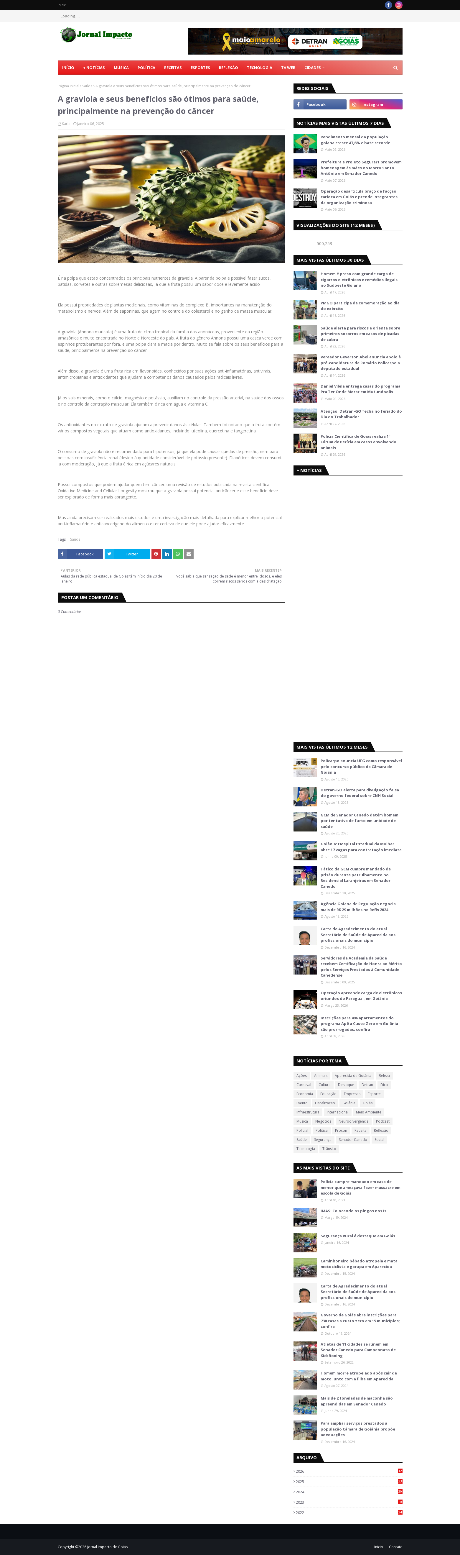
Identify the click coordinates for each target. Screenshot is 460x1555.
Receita (361, 1130)
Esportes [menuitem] (200, 67)
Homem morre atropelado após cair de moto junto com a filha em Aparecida (359, 1376)
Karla (66, 123)
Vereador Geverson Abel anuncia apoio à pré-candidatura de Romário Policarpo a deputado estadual (361, 362)
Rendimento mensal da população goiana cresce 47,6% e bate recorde (355, 139)
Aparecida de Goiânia (353, 1075)
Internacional (338, 1112)
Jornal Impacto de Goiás (107, 1546)
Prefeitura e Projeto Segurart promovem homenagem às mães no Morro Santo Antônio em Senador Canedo (361, 167)
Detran (367, 1084)
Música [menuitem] (121, 67)
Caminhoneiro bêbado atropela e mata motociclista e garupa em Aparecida (359, 1263)
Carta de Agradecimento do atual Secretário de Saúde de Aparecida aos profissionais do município (358, 934)
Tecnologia (305, 1148)
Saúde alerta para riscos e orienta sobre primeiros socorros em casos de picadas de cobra (360, 333)
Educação (328, 1093)
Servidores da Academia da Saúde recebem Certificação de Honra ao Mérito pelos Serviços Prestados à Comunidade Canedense (361, 966)
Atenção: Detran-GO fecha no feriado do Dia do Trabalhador (361, 414)
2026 (349, 1471)
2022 (349, 1512)
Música (302, 1121)
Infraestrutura (307, 1112)
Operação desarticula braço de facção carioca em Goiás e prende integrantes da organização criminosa (359, 196)
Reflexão (381, 1130)
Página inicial (68, 85)
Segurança (323, 1139)
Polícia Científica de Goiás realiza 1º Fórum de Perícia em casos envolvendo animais (358, 442)
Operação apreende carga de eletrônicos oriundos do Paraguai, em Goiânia (361, 995)
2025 (349, 1481)
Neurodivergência (354, 1121)
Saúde (87, 85)
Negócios (323, 1121)
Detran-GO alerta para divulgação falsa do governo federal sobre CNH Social (360, 792)
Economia (304, 1093)
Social (379, 1139)
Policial (302, 1130)
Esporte (374, 1093)
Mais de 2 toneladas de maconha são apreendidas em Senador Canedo (357, 1401)
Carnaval (303, 1084)
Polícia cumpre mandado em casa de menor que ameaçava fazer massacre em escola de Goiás (360, 1187)
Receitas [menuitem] (173, 67)
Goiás (367, 1102)
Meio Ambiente (368, 1112)
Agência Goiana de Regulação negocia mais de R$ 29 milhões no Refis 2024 (358, 906)
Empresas (352, 1093)
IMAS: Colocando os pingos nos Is (353, 1210)
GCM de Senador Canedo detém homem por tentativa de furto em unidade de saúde (359, 820)
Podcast (383, 1121)
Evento (302, 1102)
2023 (349, 1502)
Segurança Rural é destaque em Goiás (358, 1236)
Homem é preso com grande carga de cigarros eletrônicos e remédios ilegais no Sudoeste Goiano (359, 279)
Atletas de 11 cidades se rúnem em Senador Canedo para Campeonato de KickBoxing (358, 1349)
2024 (349, 1492)
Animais (320, 1075)
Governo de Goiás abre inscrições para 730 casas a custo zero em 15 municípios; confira (360, 1320)
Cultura (325, 1084)
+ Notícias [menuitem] (94, 67)
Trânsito (329, 1148)
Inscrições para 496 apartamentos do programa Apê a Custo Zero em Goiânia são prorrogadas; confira (359, 1023)
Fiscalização (325, 1102)
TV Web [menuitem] (288, 67)
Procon (341, 1130)
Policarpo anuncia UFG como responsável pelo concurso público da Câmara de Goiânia (361, 766)
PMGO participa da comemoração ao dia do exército (360, 305)
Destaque (346, 1084)
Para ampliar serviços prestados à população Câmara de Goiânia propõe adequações (358, 1429)
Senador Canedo (353, 1139)
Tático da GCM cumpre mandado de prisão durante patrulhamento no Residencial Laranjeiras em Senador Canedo (356, 877)
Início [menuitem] (68, 67)
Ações (301, 1075)
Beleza (384, 1075)
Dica (384, 1084)
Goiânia (348, 1102)
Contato (396, 1546)
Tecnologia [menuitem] (259, 67)
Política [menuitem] (146, 67)
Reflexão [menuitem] (228, 67)
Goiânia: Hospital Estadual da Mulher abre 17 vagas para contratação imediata (361, 846)
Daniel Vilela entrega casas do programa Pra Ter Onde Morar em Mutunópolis (360, 389)
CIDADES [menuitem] (312, 67)
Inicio (62, 4)
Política (322, 1130)
